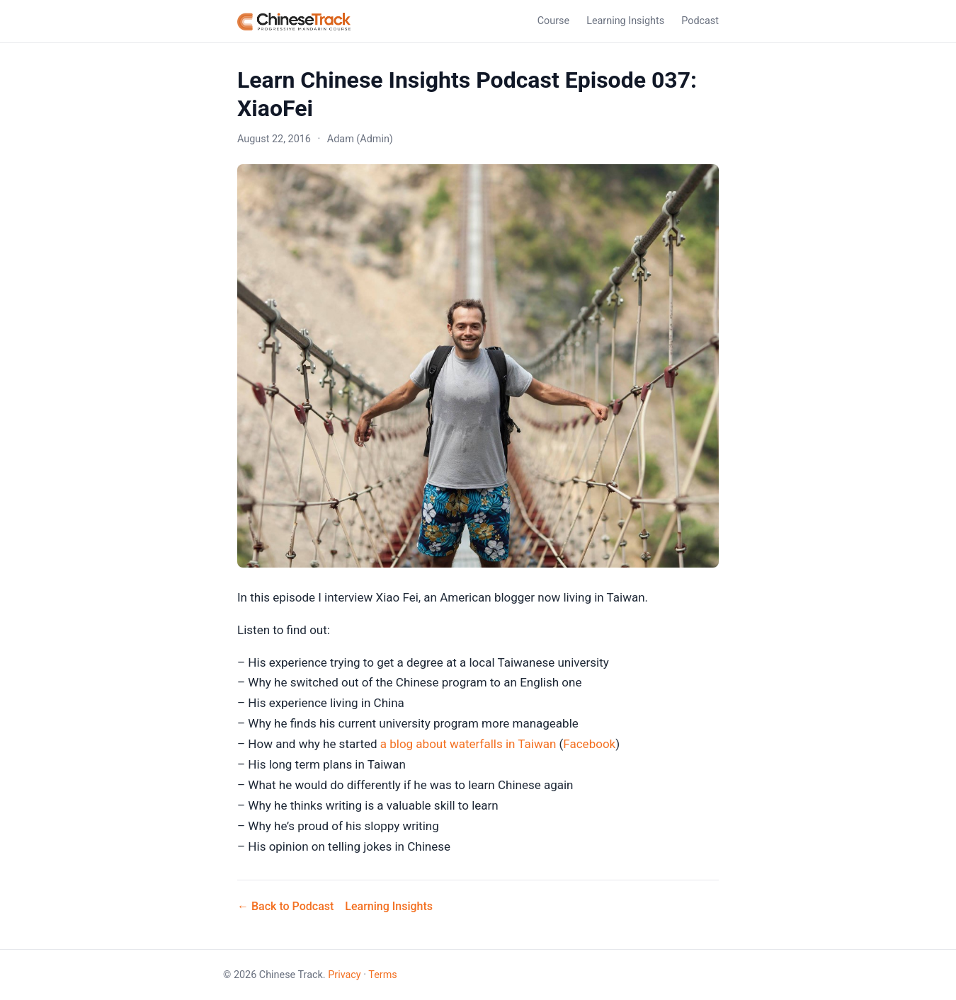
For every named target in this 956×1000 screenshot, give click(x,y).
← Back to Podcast (285, 906)
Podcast (700, 21)
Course (553, 21)
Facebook (589, 744)
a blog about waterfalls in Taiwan (468, 744)
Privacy (344, 975)
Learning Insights (625, 21)
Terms (382, 975)
